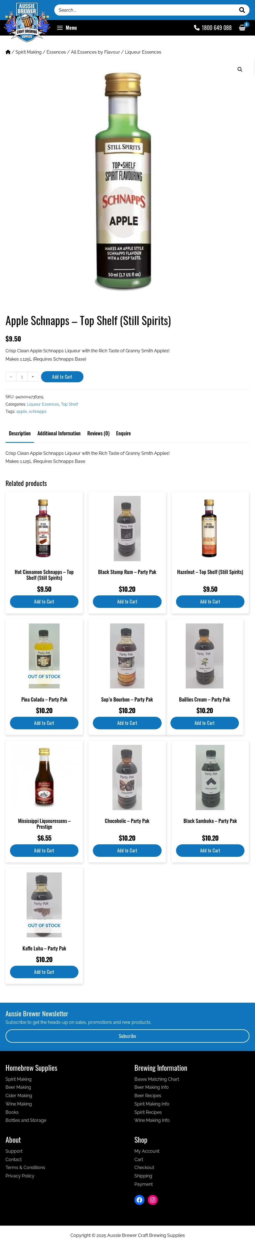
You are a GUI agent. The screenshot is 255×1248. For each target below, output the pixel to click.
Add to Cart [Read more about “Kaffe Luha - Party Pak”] (44, 972)
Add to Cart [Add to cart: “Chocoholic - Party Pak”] (127, 850)
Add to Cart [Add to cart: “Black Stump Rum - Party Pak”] (127, 601)
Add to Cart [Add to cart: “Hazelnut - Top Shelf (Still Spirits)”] (210, 601)
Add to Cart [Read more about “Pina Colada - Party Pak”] (44, 723)
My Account (146, 1151)
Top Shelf (69, 404)
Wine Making (19, 1104)
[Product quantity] (22, 376)
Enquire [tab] (123, 433)
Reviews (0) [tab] (98, 433)
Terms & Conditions (25, 1167)
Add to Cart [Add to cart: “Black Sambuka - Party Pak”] (210, 850)
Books (12, 1112)
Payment (143, 1184)
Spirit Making (29, 52)
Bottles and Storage (26, 1120)
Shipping (143, 1176)
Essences (56, 52)
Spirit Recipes (148, 1112)
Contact (14, 1159)
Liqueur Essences (143, 52)
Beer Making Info (151, 1087)
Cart (138, 1159)
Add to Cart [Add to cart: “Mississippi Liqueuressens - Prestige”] (44, 850)
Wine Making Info (152, 1120)
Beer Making (18, 1087)
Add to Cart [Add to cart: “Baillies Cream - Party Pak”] (205, 723)
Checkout (144, 1167)
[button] (240, 69)
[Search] (242, 10)
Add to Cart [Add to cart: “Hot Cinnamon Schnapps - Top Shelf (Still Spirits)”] (44, 601)
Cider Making (19, 1095)
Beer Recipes (147, 1095)
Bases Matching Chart (156, 1079)
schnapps (38, 411)
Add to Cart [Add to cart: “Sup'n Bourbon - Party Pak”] (127, 723)
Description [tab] (20, 433)
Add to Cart (62, 376)
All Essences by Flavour (95, 52)
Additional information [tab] (59, 433)
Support (14, 1151)
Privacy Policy (20, 1176)
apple (21, 411)
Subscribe (127, 1036)
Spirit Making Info (151, 1104)
